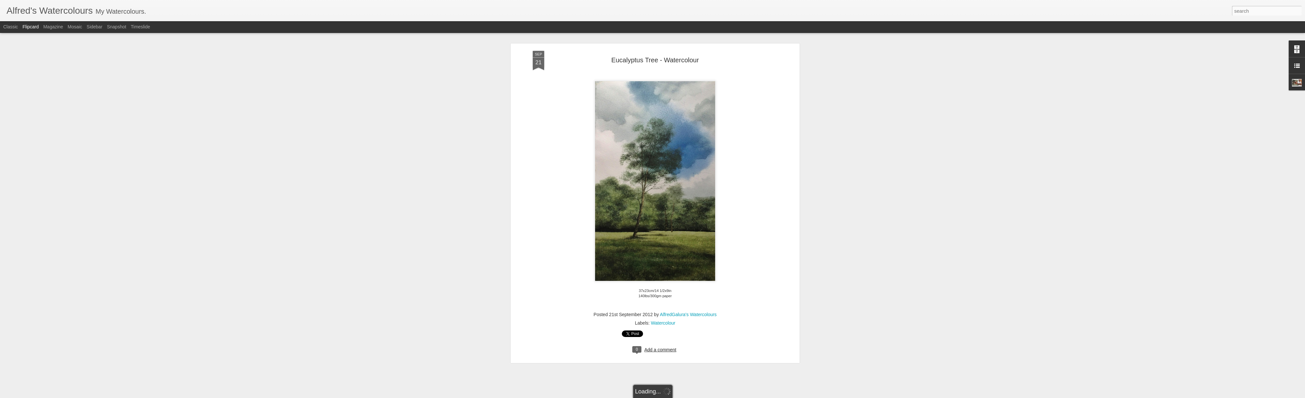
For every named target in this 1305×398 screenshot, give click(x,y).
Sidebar (94, 26)
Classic (10, 26)
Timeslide (140, 26)
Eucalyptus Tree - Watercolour (655, 48)
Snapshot (116, 26)
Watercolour (663, 311)
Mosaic (75, 26)
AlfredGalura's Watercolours (688, 303)
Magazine (53, 26)
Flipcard (31, 26)
